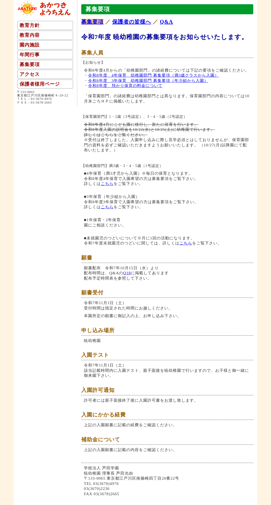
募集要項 (92, 22)
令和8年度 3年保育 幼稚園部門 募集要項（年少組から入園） (148, 80)
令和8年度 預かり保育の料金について (125, 86)
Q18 (127, 273)
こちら (107, 184)
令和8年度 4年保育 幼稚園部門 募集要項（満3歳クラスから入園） (153, 75)
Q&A (166, 22)
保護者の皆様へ (131, 22)
